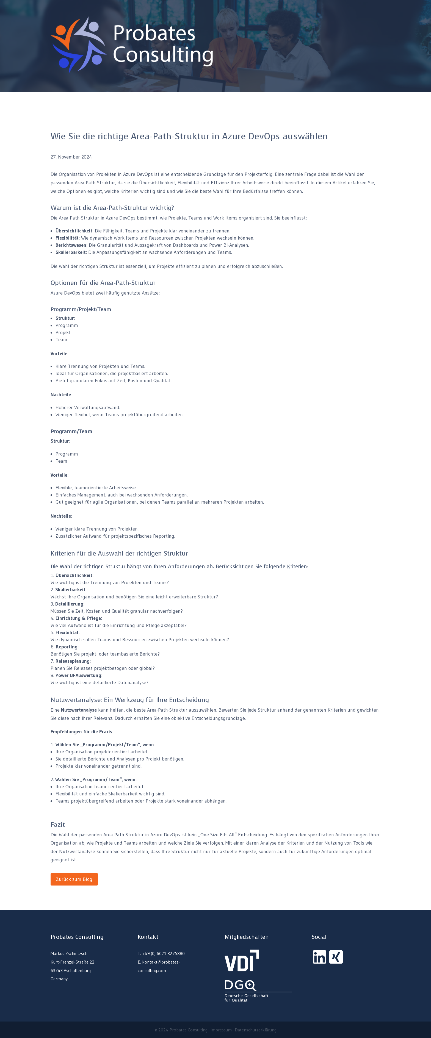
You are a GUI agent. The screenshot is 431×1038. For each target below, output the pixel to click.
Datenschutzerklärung (256, 1030)
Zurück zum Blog (74, 879)
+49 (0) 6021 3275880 (163, 953)
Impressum (221, 1030)
